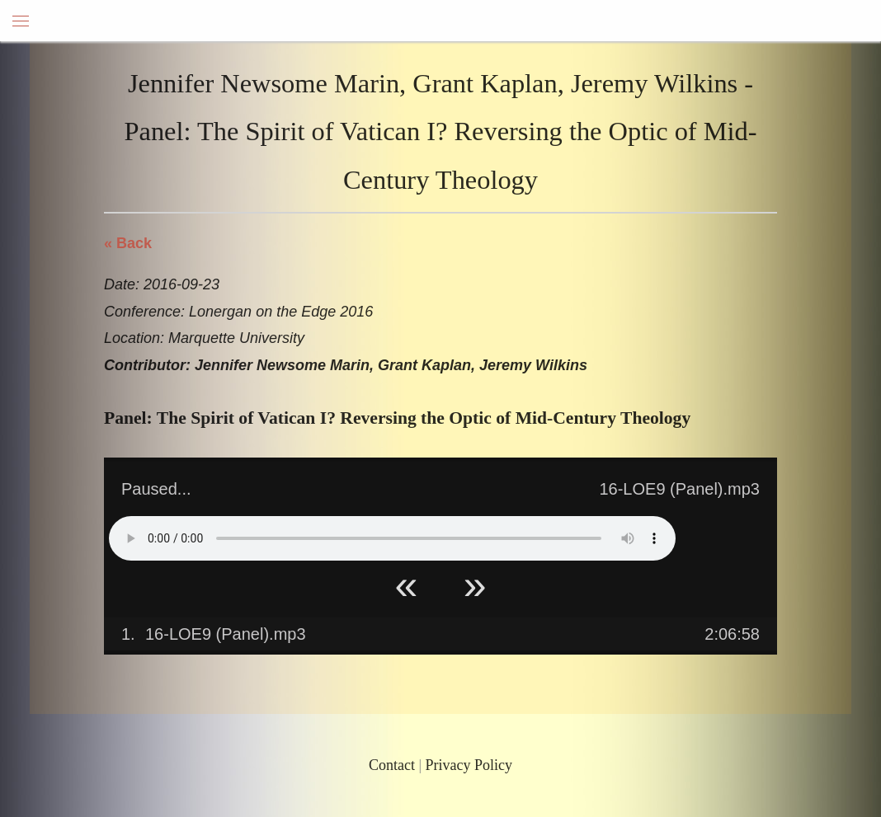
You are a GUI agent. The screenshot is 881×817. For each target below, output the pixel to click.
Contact (392, 765)
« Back (128, 243)
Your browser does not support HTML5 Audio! (392, 538)
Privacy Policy (469, 765)
